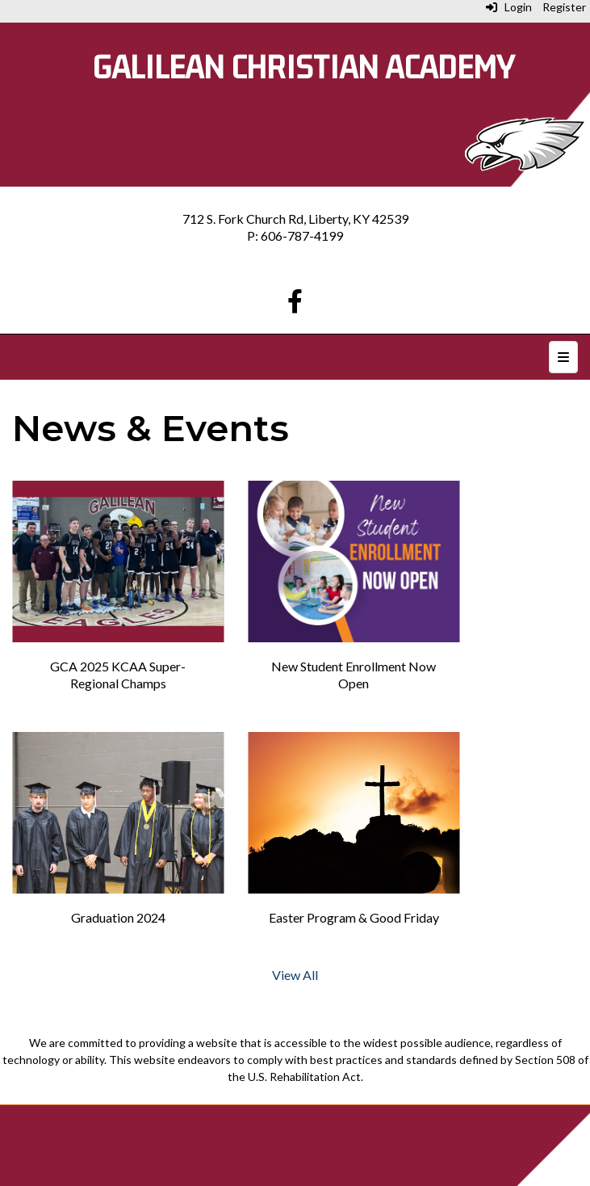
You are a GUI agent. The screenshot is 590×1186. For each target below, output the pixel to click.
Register (564, 7)
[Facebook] (295, 305)
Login (509, 7)
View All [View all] (295, 974)
